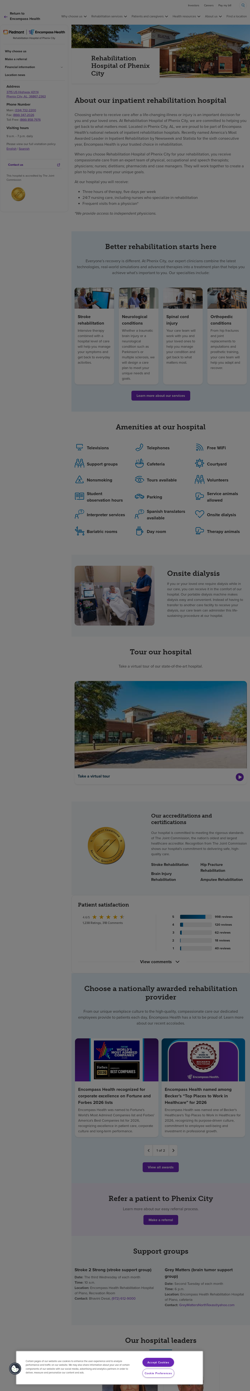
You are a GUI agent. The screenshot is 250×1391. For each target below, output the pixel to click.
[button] (15, 1368)
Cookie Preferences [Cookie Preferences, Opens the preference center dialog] (158, 1373)
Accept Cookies (158, 1362)
